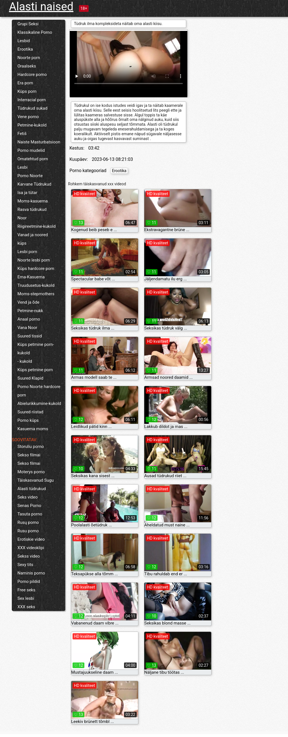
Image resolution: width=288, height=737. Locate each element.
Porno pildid (28, 581)
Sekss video (28, 556)
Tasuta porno (29, 514)
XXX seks (26, 606)
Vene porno (28, 116)
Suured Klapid (30, 378)
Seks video (27, 497)
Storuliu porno (30, 446)
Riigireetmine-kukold (36, 226)
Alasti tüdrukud (31, 488)
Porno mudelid (31, 150)
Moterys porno (31, 471)
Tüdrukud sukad (32, 108)
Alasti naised (41, 6)
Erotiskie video (31, 539)
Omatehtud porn (32, 158)
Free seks (26, 589)
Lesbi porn (27, 251)
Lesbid (23, 40)
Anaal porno (28, 319)
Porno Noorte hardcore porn (38, 391)
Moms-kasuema (32, 201)
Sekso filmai (28, 454)
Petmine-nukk (30, 310)
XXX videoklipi (30, 547)
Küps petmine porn (35, 369)
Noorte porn (28, 57)
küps (21, 243)
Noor (22, 217)
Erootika (25, 49)
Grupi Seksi (28, 23)
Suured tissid (29, 336)
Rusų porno (28, 522)
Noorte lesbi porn (33, 260)
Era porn (25, 82)
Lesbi (22, 167)
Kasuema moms (32, 428)
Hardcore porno (32, 74)
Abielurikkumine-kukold (39, 403)
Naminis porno (31, 573)
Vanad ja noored (32, 234)
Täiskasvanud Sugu (35, 480)
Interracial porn (31, 99)
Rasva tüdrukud (32, 209)
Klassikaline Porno (34, 32)
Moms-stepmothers (35, 293)
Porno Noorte (30, 175)
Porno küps (28, 420)
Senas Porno (29, 505)
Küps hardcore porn (35, 268)
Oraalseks (26, 66)
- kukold (24, 361)
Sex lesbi (25, 598)
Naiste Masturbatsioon (38, 142)
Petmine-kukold (32, 125)
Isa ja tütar (27, 192)
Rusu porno (28, 530)
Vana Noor (27, 327)
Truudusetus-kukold (36, 285)
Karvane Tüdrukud (34, 184)
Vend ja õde (28, 302)
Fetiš (21, 133)
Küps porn (27, 91)
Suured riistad (30, 411)
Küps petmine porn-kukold (35, 348)
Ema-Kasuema (31, 277)
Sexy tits (25, 564)
